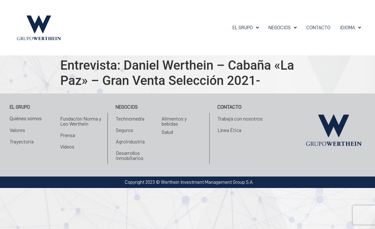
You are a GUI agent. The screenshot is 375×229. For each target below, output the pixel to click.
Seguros (124, 130)
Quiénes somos (26, 118)
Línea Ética (229, 130)
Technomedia (130, 118)
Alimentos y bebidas (174, 121)
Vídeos (67, 146)
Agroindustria (130, 141)
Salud (167, 132)
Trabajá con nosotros (240, 118)
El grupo (246, 27)
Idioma (350, 27)
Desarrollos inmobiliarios (129, 155)
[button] (246, 27)
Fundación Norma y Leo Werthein (80, 121)
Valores (17, 130)
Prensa (67, 135)
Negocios (282, 27)
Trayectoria (22, 141)
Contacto (318, 27)
